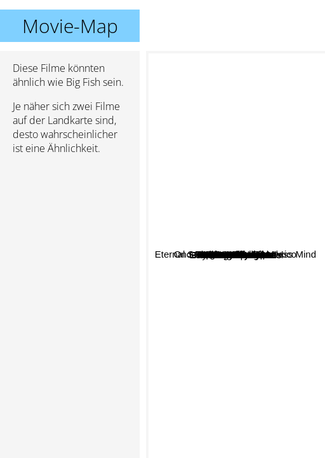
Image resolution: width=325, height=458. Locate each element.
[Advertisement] (69, 232)
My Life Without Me (241, 398)
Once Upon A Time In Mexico (249, 296)
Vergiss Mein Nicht (195, 279)
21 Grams (256, 326)
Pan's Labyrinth (213, 240)
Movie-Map (70, 26)
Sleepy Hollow (199, 175)
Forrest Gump (270, 195)
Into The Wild (259, 307)
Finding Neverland (254, 410)
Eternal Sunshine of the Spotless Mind (234, 105)
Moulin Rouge (189, 258)
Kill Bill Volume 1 (210, 313)
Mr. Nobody (213, 133)
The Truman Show (259, 275)
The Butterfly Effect (246, 261)
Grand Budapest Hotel (254, 205)
